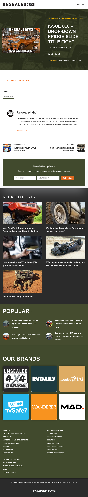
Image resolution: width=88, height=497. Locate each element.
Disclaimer (51, 440)
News (5, 469)
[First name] (25, 178)
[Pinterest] (52, 54)
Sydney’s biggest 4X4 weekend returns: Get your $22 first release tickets (69, 336)
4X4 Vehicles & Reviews (11, 459)
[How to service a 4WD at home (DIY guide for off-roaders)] (22, 248)
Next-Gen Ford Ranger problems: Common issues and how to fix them (68, 324)
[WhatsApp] (55, 54)
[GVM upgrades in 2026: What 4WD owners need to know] (6, 336)
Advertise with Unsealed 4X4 (14, 433)
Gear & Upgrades (9, 463)
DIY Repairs (53, 19)
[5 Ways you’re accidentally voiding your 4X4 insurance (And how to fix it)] (65, 248)
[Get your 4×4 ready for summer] (22, 282)
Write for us (8, 453)
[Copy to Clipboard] (59, 54)
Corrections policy (55, 437)
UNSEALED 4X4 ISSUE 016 (17, 81)
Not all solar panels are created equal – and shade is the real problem (25, 324)
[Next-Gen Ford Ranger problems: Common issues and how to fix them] (22, 214)
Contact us (7, 437)
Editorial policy (53, 443)
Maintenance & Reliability (72, 19)
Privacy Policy (52, 450)
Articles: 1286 (22, 130)
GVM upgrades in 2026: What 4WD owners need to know (26, 337)
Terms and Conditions (55, 453)
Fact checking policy (55, 446)
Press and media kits (11, 443)
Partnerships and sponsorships (15, 440)
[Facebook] (48, 54)
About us (6, 430)
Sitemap (6, 446)
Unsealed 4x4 (52, 61)
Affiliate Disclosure (55, 430)
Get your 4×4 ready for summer (18, 297)
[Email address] (48, 178)
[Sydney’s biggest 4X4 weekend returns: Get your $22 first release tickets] (49, 336)
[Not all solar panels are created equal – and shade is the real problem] (6, 324)
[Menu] (80, 4)
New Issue (8, 97)
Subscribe (67, 178)
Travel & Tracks (9, 472)
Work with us (8, 450)
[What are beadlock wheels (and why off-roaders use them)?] (65, 214)
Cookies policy (53, 433)
